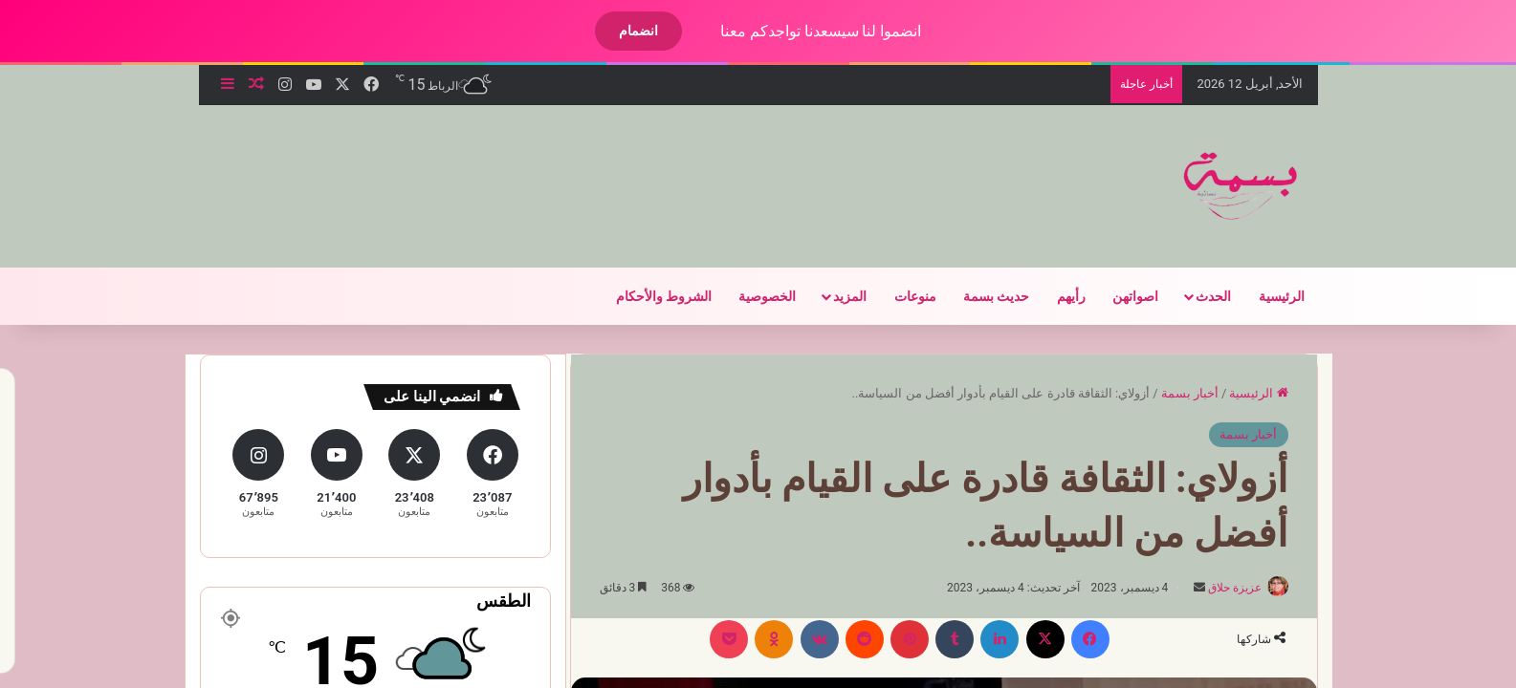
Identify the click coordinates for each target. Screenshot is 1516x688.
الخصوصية (751, 296)
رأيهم (1055, 296)
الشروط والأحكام (647, 296)
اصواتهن (1119, 296)
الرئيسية (1265, 296)
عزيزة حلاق (1211, 587)
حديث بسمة (980, 296)
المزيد (833, 296)
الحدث (1197, 296)
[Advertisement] (551, 167)
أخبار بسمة (1173, 393)
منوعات (899, 296)
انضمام (622, 30)
